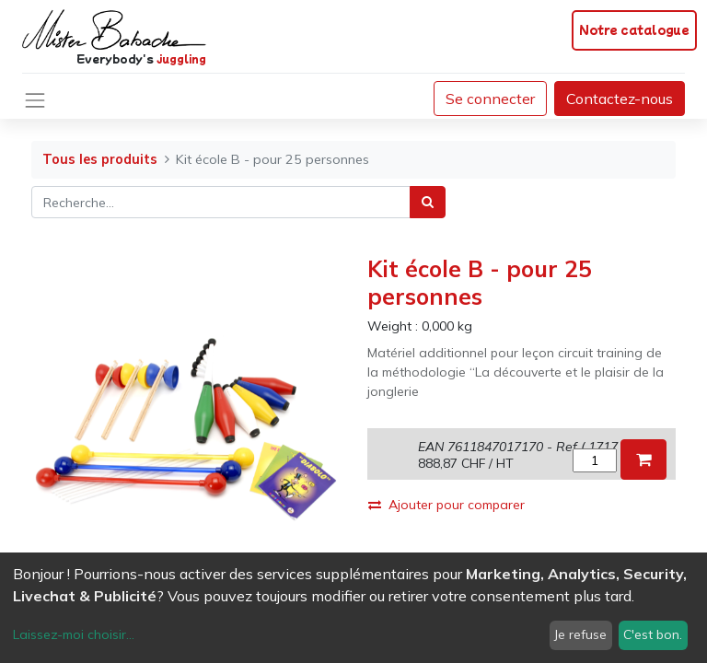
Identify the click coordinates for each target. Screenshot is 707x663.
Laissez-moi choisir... (73, 634)
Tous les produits (99, 159)
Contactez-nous (619, 98)
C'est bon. (652, 634)
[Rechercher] (428, 202)
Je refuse (580, 634)
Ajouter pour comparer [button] (446, 504)
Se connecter (490, 98)
